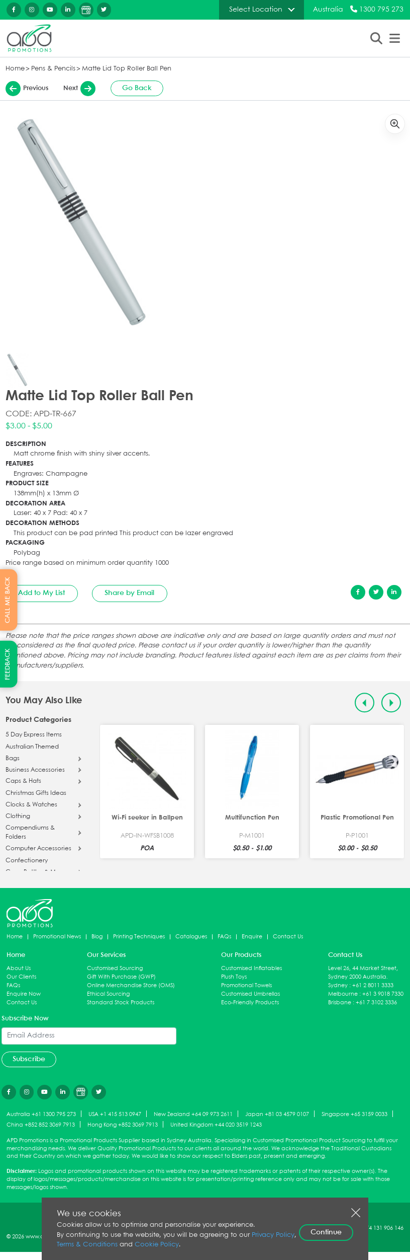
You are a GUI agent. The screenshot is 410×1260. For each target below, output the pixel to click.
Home (15, 68)
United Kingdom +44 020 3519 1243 (216, 1125)
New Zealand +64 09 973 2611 (193, 1114)
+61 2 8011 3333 (372, 985)
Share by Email (129, 593)
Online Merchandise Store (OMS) (131, 985)
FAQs (224, 936)
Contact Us (288, 936)
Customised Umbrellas (250, 994)
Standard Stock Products (120, 1002)
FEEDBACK (8, 664)
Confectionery (27, 861)
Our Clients (21, 977)
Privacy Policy (273, 1235)
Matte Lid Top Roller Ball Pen (126, 68)
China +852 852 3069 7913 (41, 1125)
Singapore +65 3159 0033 (354, 1114)
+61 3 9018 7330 (382, 994)
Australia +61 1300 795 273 (41, 1114)
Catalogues (191, 936)
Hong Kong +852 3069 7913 (122, 1125)
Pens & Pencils (53, 68)
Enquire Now (24, 994)
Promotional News (57, 936)
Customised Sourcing (115, 968)
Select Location (255, 9)
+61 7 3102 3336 (376, 1002)
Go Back (137, 88)
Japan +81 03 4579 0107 (277, 1114)
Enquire (252, 936)
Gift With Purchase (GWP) (121, 977)
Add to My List (41, 593)
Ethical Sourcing (108, 994)
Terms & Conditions (87, 1244)
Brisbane (339, 1002)
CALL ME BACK (8, 599)
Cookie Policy (157, 1244)
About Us (19, 968)
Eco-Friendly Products (250, 1002)
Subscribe (29, 1059)
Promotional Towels (246, 985)
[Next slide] (391, 702)
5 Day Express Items (34, 735)
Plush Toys (234, 977)
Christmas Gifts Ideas (36, 793)
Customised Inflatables (251, 968)
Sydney (338, 985)
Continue (326, 1232)
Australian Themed (32, 747)
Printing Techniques (139, 936)
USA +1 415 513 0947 (114, 1114)
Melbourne (343, 994)
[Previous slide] (364, 702)
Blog (96, 936)
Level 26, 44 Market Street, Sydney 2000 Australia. (363, 973)
